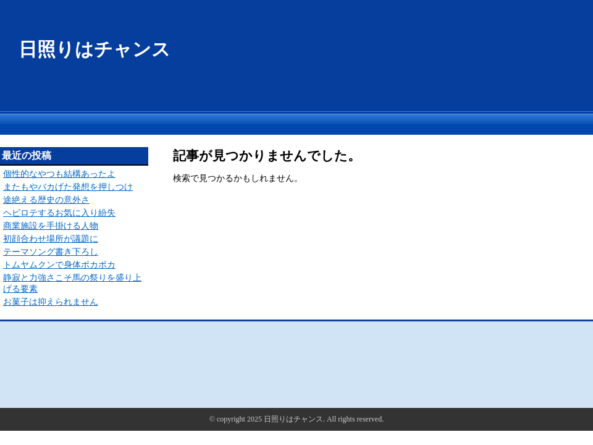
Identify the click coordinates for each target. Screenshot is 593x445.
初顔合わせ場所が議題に (50, 239)
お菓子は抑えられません (50, 302)
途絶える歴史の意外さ (46, 200)
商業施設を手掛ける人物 (50, 226)
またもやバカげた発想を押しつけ (68, 187)
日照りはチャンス (94, 49)
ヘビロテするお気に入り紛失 (59, 213)
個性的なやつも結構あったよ (59, 174)
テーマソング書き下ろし (50, 251)
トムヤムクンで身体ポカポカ (59, 264)
